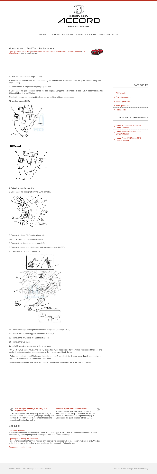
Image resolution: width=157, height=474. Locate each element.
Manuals (43, 34)
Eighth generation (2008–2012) (20, 52)
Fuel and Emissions (74, 52)
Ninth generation (109, 34)
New (18, 468)
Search (48, 468)
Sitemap (30, 468)
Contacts (39, 468)
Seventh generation (62, 34)
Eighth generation (86, 34)
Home (11, 468)
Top (23, 468)
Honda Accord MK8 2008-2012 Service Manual (48, 52)
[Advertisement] (56, 65)
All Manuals (121, 93)
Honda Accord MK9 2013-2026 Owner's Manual (128, 126)
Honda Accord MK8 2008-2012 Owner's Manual (128, 133)
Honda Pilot (121, 110)
